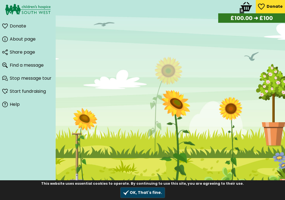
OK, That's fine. (142, 193)
